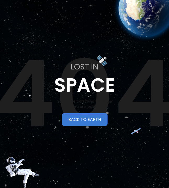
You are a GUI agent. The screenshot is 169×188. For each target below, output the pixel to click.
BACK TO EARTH (84, 119)
